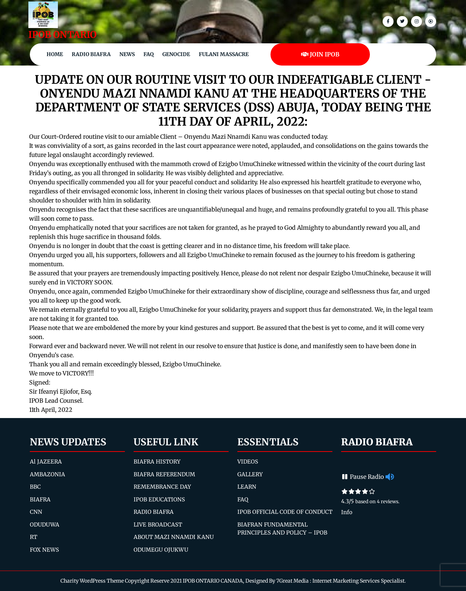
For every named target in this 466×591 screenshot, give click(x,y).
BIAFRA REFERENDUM (164, 474)
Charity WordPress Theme (92, 581)
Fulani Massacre (224, 54)
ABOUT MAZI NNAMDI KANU (174, 536)
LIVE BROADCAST (158, 524)
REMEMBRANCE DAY (162, 486)
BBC (35, 486)
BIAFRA (40, 499)
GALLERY (250, 474)
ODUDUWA (44, 524)
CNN (36, 511)
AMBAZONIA (47, 474)
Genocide (176, 54)
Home (55, 54)
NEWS (127, 54)
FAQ (148, 54)
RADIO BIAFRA (154, 511)
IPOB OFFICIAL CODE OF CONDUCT (284, 511)
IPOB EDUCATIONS (159, 499)
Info (346, 512)
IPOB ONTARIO (62, 34)
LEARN (246, 486)
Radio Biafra (91, 54)
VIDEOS (247, 461)
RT (33, 536)
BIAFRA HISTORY (157, 461)
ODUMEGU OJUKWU (161, 549)
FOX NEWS (44, 549)
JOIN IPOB (320, 54)
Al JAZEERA (46, 461)
